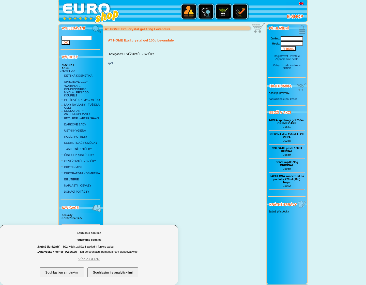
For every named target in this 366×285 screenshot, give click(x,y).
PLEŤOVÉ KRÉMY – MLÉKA (82, 100)
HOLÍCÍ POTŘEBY (75, 136)
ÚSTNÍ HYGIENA (75, 130)
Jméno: (275, 38)
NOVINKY (68, 64)
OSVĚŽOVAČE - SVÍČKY (80, 161)
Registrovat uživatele (287, 56)
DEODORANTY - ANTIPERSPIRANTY (77, 112)
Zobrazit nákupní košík (283, 99)
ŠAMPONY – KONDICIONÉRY (75, 88)
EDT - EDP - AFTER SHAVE (81, 118)
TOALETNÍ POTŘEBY (78, 148)
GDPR (287, 68)
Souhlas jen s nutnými (61, 272)
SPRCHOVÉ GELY (76, 81)
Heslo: (276, 43)
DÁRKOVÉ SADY (75, 124)
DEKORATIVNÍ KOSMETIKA (82, 173)
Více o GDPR (89, 259)
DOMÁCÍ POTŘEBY (76, 191)
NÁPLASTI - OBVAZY (77, 185)
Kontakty (67, 215)
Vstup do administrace (287, 65)
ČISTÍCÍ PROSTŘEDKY (79, 154)
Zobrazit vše (67, 71)
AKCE (65, 67)
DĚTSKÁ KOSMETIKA (78, 75)
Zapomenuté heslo (286, 59)
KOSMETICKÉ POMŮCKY (80, 142)
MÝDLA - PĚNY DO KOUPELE (76, 94)
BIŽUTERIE (71, 179)
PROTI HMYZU (73, 167)
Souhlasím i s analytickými (113, 272)
